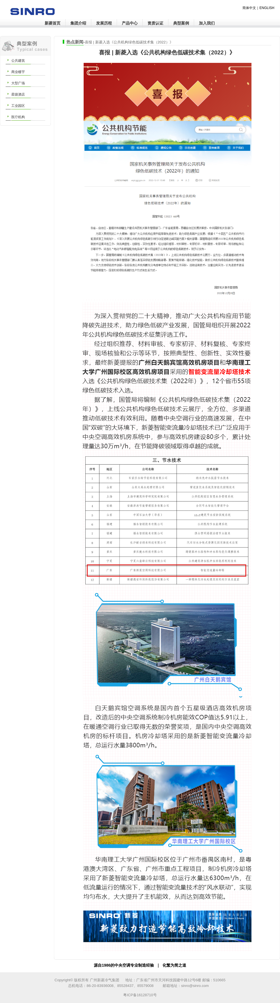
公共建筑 (18, 61)
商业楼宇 (18, 72)
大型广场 (18, 83)
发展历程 (104, 23)
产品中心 (130, 23)
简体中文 (249, 8)
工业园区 (18, 106)
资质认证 (155, 23)
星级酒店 (18, 94)
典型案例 (181, 23)
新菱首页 (52, 23)
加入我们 (207, 23)
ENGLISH (266, 8)
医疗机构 (18, 117)
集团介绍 (78, 23)
